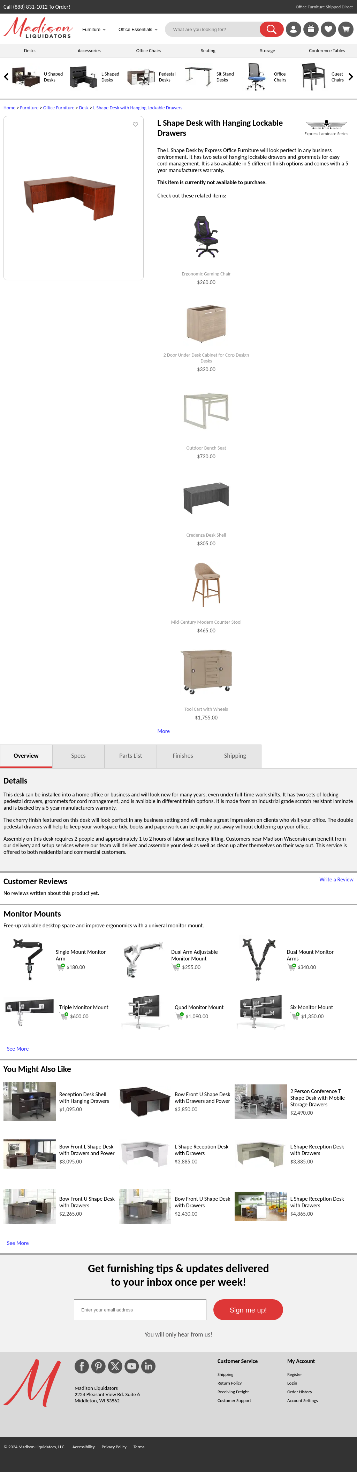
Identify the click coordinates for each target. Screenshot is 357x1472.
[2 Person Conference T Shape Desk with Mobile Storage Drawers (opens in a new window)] (261, 1117)
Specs (78, 756)
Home (9, 108)
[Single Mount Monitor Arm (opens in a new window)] (27, 982)
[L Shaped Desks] (84, 89)
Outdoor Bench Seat (206, 448)
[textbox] (140, 1309)
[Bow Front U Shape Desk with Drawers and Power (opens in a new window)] (145, 1115)
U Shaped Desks (53, 77)
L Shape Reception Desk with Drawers (201, 1149)
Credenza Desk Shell (206, 535)
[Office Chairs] (256, 89)
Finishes (183, 756)
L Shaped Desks (110, 77)
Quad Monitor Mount (199, 1007)
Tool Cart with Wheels (206, 709)
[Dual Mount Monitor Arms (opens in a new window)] (259, 982)
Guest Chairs (338, 77)
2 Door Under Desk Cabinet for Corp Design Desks (206, 358)
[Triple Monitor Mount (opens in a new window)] (29, 1025)
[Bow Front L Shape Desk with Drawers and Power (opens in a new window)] (29, 1166)
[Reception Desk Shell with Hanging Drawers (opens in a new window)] (29, 1119)
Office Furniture (59, 108)
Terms (139, 1446)
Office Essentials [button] (138, 30)
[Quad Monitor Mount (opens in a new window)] (145, 1028)
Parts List (130, 756)
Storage (267, 51)
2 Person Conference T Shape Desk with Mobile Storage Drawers (317, 1098)
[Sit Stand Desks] (199, 89)
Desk (84, 108)
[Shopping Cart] (346, 29)
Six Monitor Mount (311, 1007)
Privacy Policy (114, 1446)
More (164, 731)
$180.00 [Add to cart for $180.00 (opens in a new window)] (70, 967)
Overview (26, 756)
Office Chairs (148, 51)
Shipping (235, 756)
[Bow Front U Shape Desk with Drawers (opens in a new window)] (29, 1221)
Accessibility (84, 1446)
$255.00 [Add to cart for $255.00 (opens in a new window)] (185, 967)
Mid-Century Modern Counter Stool (206, 622)
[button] (272, 29)
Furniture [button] (94, 30)
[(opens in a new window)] (326, 124)
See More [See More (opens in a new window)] (18, 1048)
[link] (346, 29)
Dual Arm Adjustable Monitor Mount (194, 955)
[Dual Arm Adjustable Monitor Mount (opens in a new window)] (143, 982)
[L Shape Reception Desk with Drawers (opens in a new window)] (145, 1166)
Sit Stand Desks (225, 77)
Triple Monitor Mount (83, 1007)
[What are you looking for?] (216, 29)
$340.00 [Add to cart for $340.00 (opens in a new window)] (301, 967)
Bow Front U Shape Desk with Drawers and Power (202, 1097)
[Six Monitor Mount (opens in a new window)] (261, 1028)
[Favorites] (328, 35)
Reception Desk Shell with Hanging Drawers (84, 1097)
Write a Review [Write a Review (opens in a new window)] (336, 879)
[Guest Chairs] (314, 89)
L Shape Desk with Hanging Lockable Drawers (137, 108)
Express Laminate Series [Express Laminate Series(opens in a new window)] (326, 133)
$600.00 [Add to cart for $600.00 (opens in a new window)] (74, 1016)
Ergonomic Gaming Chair (206, 274)
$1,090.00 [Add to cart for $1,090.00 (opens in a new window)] (191, 1016)
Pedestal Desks (167, 77)
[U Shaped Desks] (26, 89)
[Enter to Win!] (311, 35)
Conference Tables (327, 51)
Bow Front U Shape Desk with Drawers (87, 1202)
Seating (208, 51)
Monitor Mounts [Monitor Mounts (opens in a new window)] (32, 914)
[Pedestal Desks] (141, 89)
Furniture (29, 108)
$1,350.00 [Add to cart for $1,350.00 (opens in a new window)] (307, 1016)
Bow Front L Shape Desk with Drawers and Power (87, 1149)
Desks (30, 51)
